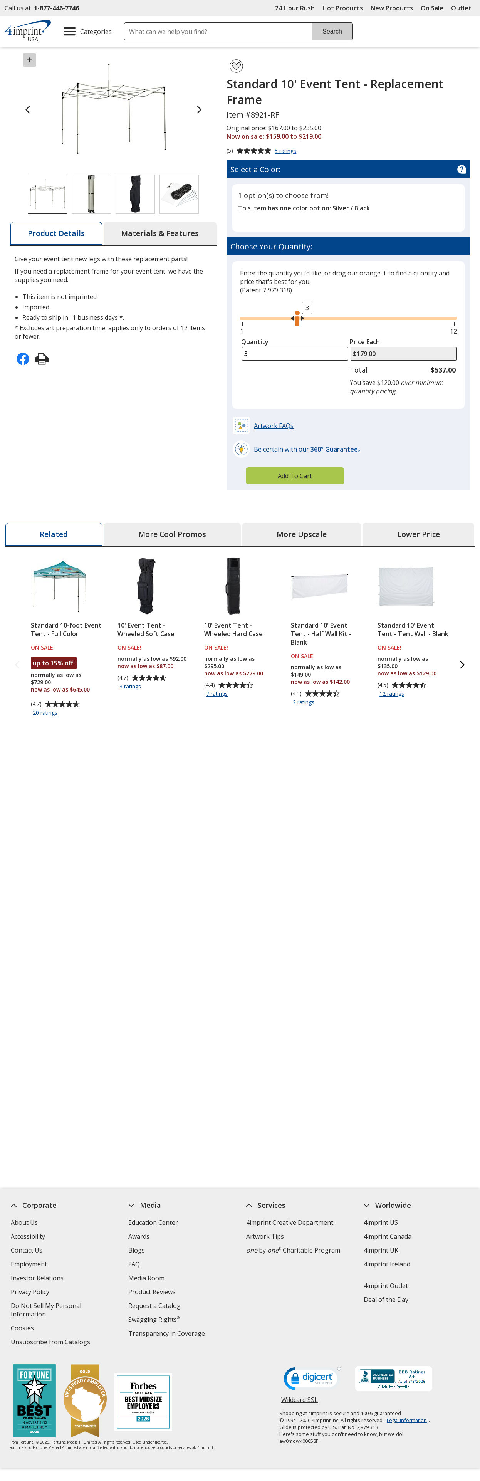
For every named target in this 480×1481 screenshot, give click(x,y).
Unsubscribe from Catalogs (51, 1343)
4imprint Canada (387, 1236)
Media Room (147, 1278)
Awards (139, 1236)
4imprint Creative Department (289, 1222)
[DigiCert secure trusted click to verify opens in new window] (312, 1380)
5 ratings (286, 151)
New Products (392, 8)
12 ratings (393, 694)
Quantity (255, 342)
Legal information (407, 1420)
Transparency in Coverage (168, 1334)
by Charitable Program (293, 1250)
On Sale (432, 8)
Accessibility (28, 1236)
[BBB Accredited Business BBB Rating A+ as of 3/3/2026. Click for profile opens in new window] (393, 1379)
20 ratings (46, 713)
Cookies (23, 1329)
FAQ (134, 1264)
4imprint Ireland (387, 1264)
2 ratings (305, 703)
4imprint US (381, 1222)
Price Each (365, 342)
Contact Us (27, 1250)
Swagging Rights (154, 1319)
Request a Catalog (155, 1305)
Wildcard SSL (299, 1402)
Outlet (463, 8)
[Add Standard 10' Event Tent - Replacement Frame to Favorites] (236, 66)
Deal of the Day (386, 1299)
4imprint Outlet (386, 1285)
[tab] (56, 233)
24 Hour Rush (295, 8)
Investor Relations (38, 1279)
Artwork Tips (265, 1236)
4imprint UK (381, 1250)
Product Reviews (152, 1292)
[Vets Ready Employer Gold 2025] (85, 1401)
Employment (29, 1264)
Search (332, 31)
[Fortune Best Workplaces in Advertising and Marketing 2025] (35, 1401)
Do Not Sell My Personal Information (46, 1310)
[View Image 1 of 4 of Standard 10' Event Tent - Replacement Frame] (47, 194)
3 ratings (131, 687)
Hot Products (342, 8)
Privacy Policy (31, 1293)
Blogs (137, 1250)
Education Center (153, 1222)
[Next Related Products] (462, 665)
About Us (24, 1222)
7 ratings (218, 694)
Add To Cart (295, 476)
